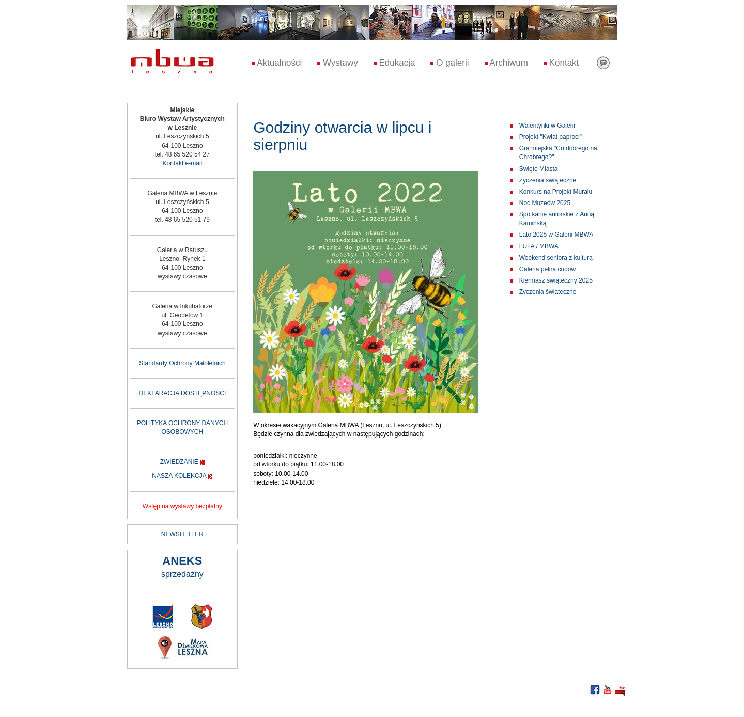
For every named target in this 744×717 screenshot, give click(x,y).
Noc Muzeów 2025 (544, 203)
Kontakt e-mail (183, 163)
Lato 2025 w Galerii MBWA (556, 234)
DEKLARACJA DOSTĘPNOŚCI (182, 393)
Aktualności (277, 63)
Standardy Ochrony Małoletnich (182, 363)
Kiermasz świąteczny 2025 (556, 280)
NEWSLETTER (182, 534)
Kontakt (561, 63)
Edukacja (394, 63)
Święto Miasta (538, 169)
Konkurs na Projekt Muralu (555, 191)
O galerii (449, 63)
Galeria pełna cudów (547, 269)
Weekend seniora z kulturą (556, 257)
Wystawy (337, 63)
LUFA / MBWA (539, 246)
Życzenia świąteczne (548, 180)
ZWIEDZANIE (179, 461)
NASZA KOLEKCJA (179, 475)
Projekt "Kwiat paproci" (550, 137)
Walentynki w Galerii (547, 125)
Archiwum (506, 63)
